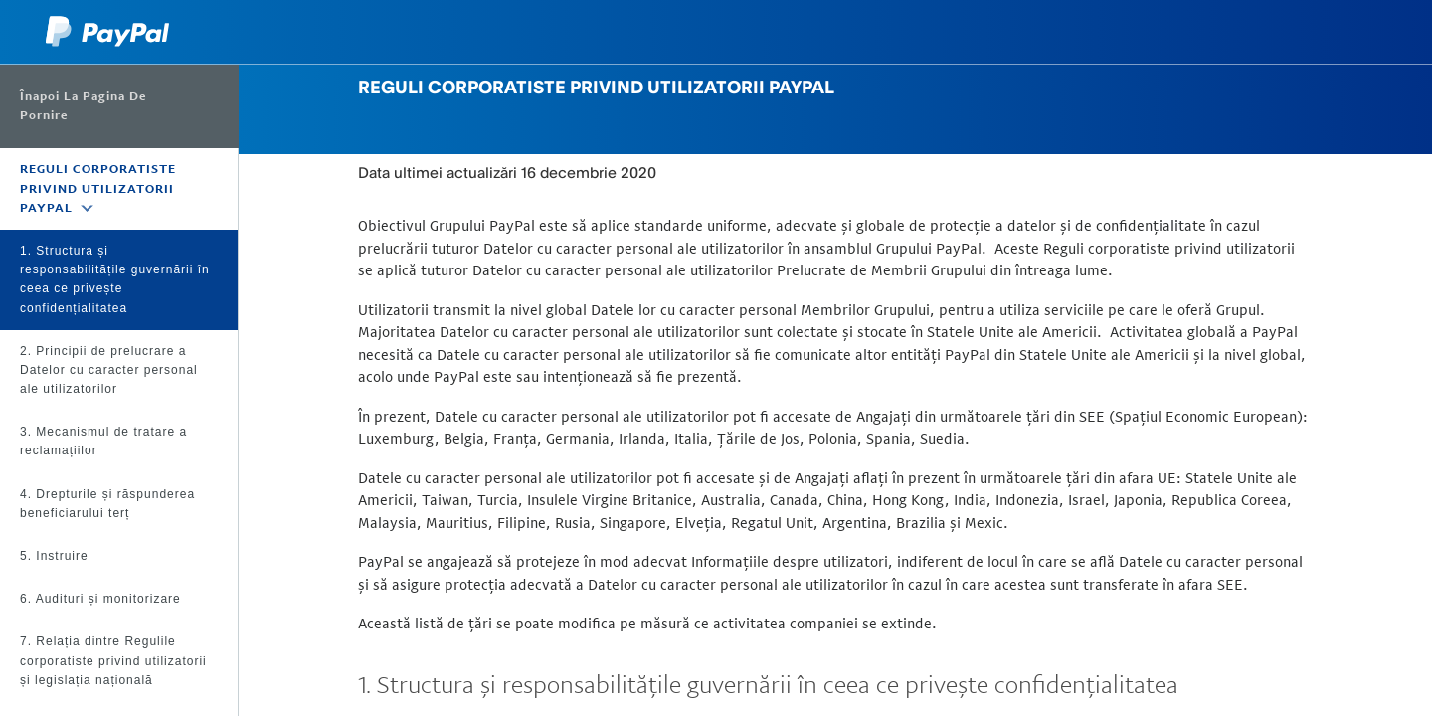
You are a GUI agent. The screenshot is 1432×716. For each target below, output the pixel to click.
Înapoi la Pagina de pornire (83, 106)
